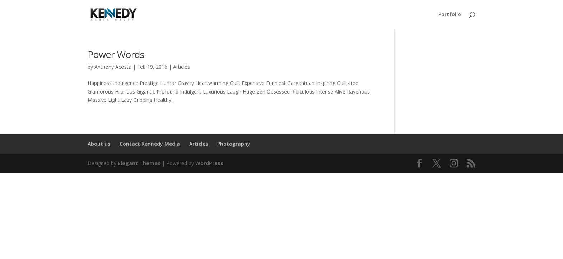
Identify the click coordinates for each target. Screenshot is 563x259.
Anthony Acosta (112, 66)
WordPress (209, 163)
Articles (181, 66)
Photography (233, 143)
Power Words (116, 54)
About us (99, 143)
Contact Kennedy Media (150, 143)
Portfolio (449, 15)
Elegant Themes (139, 163)
